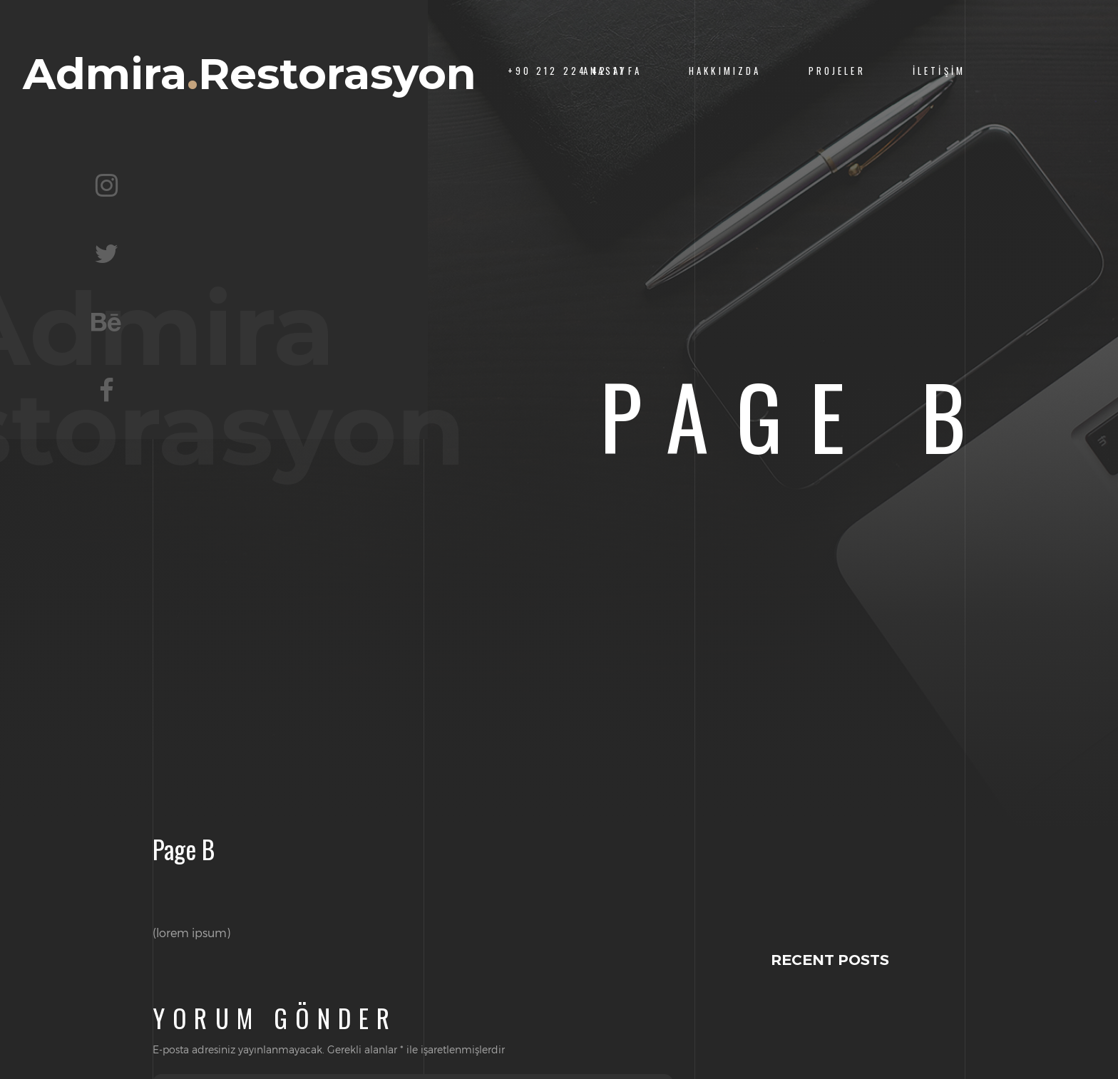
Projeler (837, 71)
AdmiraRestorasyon (249, 73)
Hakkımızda (725, 71)
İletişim (939, 71)
